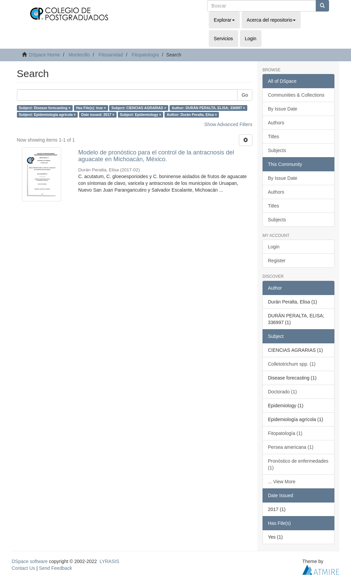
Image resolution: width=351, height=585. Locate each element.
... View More (281, 481)
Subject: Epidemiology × (140, 115)
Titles (273, 136)
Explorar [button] (224, 20)
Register (276, 260)
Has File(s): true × (91, 108)
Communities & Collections (296, 95)
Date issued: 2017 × (98, 115)
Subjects (277, 150)
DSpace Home (44, 54)
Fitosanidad (110, 54)
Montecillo (79, 54)
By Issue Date (282, 109)
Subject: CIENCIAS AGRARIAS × (138, 108)
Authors (276, 122)
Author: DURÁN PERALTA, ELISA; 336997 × (208, 108)
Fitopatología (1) (285, 433)
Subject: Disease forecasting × (45, 108)
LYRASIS (109, 561)
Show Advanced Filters (228, 124)
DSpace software (30, 561)
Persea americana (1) (291, 447)
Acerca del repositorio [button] (271, 20)
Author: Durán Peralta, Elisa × (192, 115)
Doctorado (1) (282, 391)
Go (245, 95)
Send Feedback (55, 568)
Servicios (223, 38)
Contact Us (23, 568)
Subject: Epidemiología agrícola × (47, 115)
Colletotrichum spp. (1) (292, 364)
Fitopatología (145, 54)
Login (273, 246)
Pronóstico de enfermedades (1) (298, 464)
